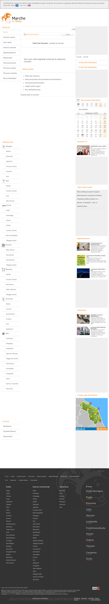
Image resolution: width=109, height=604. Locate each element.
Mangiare (62, 490)
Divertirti (62, 499)
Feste (8, 499)
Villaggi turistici (11, 240)
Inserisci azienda (9, 47)
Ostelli (8, 225)
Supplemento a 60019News (40, 598)
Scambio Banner (9, 431)
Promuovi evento (9, 68)
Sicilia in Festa (95, 559)
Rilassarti (62, 502)
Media (8, 304)
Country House (11, 166)
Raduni (8, 554)
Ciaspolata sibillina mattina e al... (88, 199)
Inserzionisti (7, 436)
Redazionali (7, 58)
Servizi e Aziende (12, 384)
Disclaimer (84, 598)
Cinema (8, 496)
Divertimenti (10, 260)
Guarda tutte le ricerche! (30, 95)
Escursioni (9, 549)
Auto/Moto (9, 348)
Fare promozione (9, 63)
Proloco (8, 319)
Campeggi (9, 215)
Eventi (5, 32)
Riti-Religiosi (10, 543)
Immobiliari (10, 368)
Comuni (8, 309)
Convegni (9, 540)
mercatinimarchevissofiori (34, 83)
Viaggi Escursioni (12, 358)
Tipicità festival (82, 206)
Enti (7, 324)
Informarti (62, 504)
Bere (60, 493)
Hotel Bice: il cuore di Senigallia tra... (97, 315)
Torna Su (100, 471)
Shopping (9, 343)
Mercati (8, 521)
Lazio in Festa (95, 510)
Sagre (8, 490)
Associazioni (10, 314)
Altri (73, 29)
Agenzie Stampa (12, 353)
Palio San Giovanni (32, 76)
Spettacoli (9, 329)
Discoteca (9, 527)
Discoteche (10, 255)
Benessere (10, 284)
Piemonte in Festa (95, 504)
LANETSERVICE (95, 600)
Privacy (97, 598)
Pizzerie (9, 171)
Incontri (8, 518)
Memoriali (9, 557)
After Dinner (10, 201)
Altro (60, 507)
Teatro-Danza (10, 529)
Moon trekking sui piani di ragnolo (88, 192)
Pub (7, 176)
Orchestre (9, 338)
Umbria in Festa (95, 541)
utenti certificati (11, 594)
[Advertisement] (92, 39)
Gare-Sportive (10, 535)
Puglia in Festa (95, 498)
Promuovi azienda (10, 73)
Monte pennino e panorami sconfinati (89, 195)
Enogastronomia (11, 552)
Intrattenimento (10, 524)
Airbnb (8, 151)
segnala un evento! (61, 592)
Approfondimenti (9, 53)
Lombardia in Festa (95, 523)
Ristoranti (9, 156)
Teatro (8, 493)
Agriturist (9, 161)
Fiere (7, 507)
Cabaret (8, 504)
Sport (8, 379)
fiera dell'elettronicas (32, 90)
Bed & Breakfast (11, 235)
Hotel (8, 210)
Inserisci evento (9, 37)
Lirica (7, 510)
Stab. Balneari (11, 289)
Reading (8, 546)
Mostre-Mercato (11, 560)
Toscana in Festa (95, 547)
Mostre (8, 513)
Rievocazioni (10, 563)
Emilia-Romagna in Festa (95, 492)
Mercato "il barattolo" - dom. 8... (87, 202)
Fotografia (9, 374)
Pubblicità (91, 598)
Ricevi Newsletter (9, 78)
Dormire (61, 496)
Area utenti (7, 42)
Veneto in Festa (95, 535)
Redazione (7, 426)
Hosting (76, 600)
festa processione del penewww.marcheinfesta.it (43, 79)
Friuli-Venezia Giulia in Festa (95, 529)
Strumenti (9, 389)
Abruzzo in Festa (95, 516)
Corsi (7, 532)
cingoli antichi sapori (32, 86)
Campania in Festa (95, 553)
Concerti (8, 515)
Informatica (10, 363)
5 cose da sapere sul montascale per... (96, 243)
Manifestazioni (10, 538)
